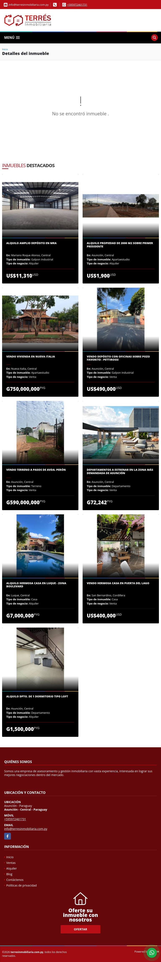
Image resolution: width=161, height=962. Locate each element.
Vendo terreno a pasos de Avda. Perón (36, 470)
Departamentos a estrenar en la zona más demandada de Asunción (120, 471)
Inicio (5, 49)
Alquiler (11, 868)
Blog (9, 874)
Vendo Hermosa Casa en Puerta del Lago (118, 583)
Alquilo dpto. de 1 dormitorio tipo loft (37, 696)
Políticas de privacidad (21, 885)
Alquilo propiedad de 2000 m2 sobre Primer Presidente (120, 245)
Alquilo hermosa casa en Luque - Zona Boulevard (36, 585)
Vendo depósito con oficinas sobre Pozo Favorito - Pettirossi (118, 358)
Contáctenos (14, 880)
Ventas (11, 863)
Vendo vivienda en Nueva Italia (30, 356)
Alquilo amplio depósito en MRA (31, 243)
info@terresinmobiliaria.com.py (25, 829)
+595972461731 (77, 4)
